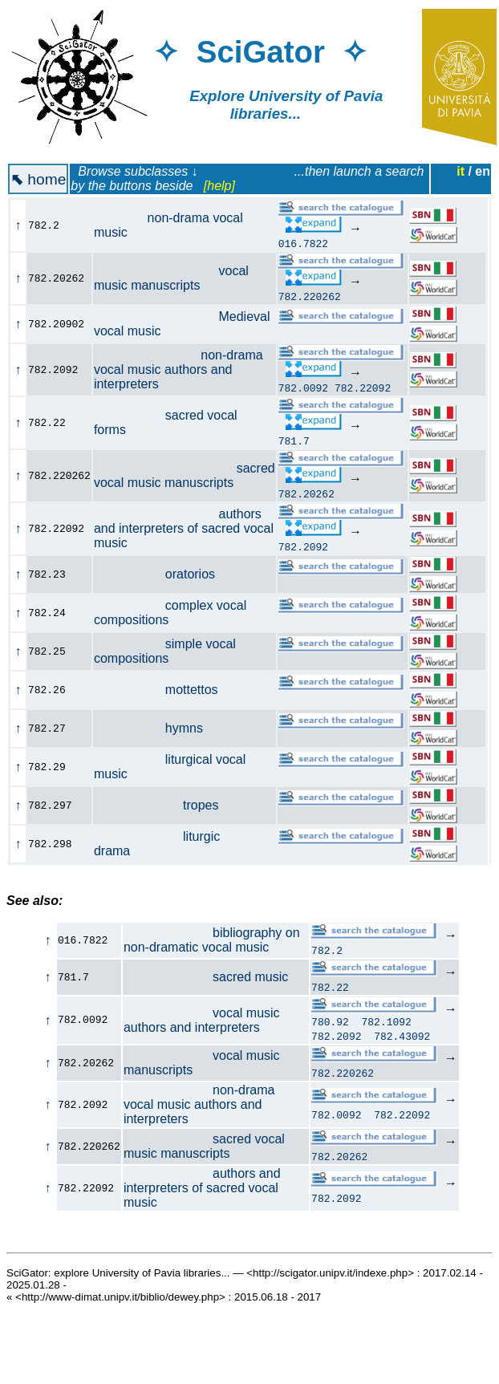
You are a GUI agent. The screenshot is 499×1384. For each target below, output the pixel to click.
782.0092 (303, 387)
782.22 (330, 987)
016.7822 (303, 243)
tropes (165, 805)
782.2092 (303, 546)
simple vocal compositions (165, 651)
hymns (157, 728)
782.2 (327, 950)
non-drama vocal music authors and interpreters (178, 369)
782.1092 (387, 1024)
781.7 (294, 440)
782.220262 (309, 296)
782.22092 (363, 387)
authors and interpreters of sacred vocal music (184, 528)
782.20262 (306, 493)
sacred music (206, 977)
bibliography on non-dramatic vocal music (212, 940)
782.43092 (402, 1038)
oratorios (163, 574)
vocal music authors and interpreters (202, 1021)
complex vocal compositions (170, 613)
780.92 (330, 1024)
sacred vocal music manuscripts (184, 475)
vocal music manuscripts (171, 278)
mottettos (165, 689)
